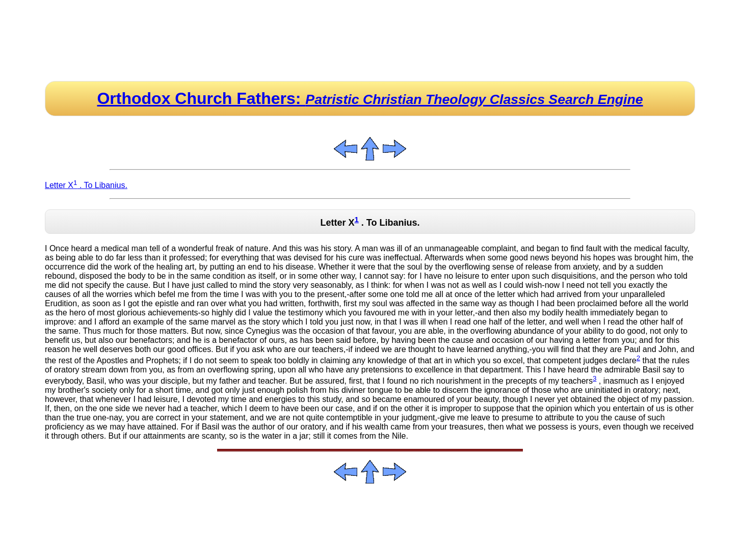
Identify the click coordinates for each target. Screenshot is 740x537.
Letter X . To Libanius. (86, 185)
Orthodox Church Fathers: (370, 98)
